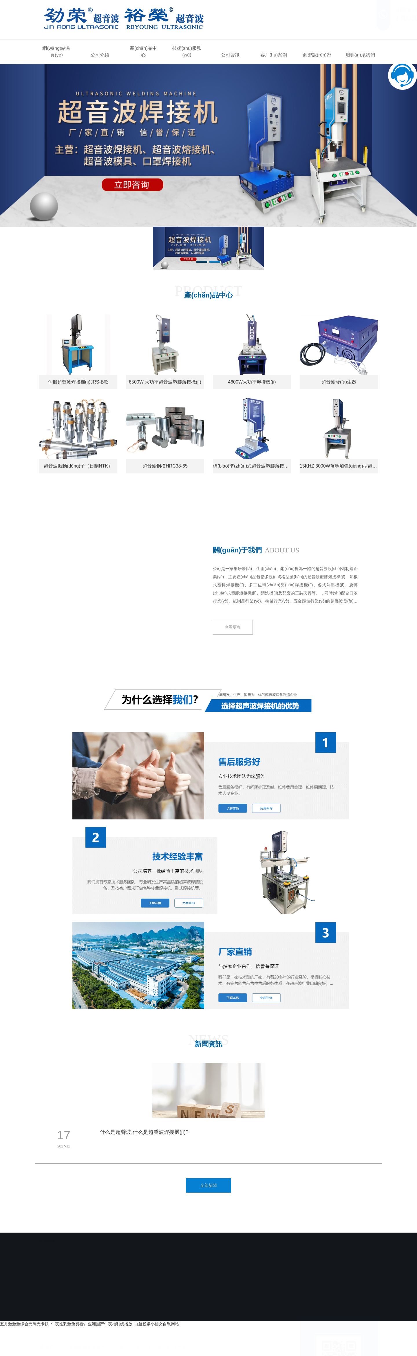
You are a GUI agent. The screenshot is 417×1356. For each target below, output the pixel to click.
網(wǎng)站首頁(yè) (56, 51)
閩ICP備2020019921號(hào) (203, 1313)
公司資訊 (230, 54)
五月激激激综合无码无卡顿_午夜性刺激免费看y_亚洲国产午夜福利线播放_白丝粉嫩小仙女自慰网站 (89, 1324)
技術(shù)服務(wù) (186, 51)
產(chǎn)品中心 (143, 51)
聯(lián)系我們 (360, 54)
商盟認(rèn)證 (317, 54)
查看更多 (233, 640)
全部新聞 (208, 1185)
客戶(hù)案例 (273, 54)
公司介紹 (100, 54)
